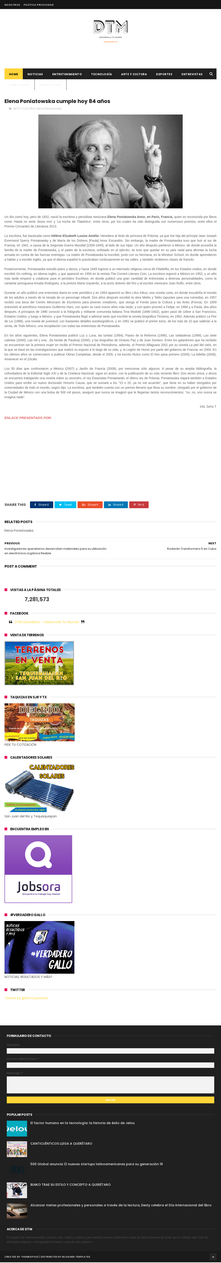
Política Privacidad (39, 5)
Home (13, 75)
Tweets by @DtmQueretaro (26, 999)
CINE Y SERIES (19, 85)
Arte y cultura (134, 75)
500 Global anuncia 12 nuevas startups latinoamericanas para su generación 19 (96, 1165)
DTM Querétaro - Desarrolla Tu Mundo (46, 622)
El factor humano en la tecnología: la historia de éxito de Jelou (82, 1124)
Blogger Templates (76, 1257)
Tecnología (101, 75)
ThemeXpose (30, 1257)
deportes (164, 75)
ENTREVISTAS (192, 75)
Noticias (35, 75)
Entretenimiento (67, 75)
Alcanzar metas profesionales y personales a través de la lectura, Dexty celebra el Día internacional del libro (121, 1206)
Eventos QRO (50, 85)
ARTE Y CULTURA (24, 109)
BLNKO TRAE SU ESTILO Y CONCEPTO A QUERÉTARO (70, 1185)
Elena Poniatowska (49, 109)
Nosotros (12, 5)
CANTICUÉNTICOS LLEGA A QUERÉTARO (61, 1144)
